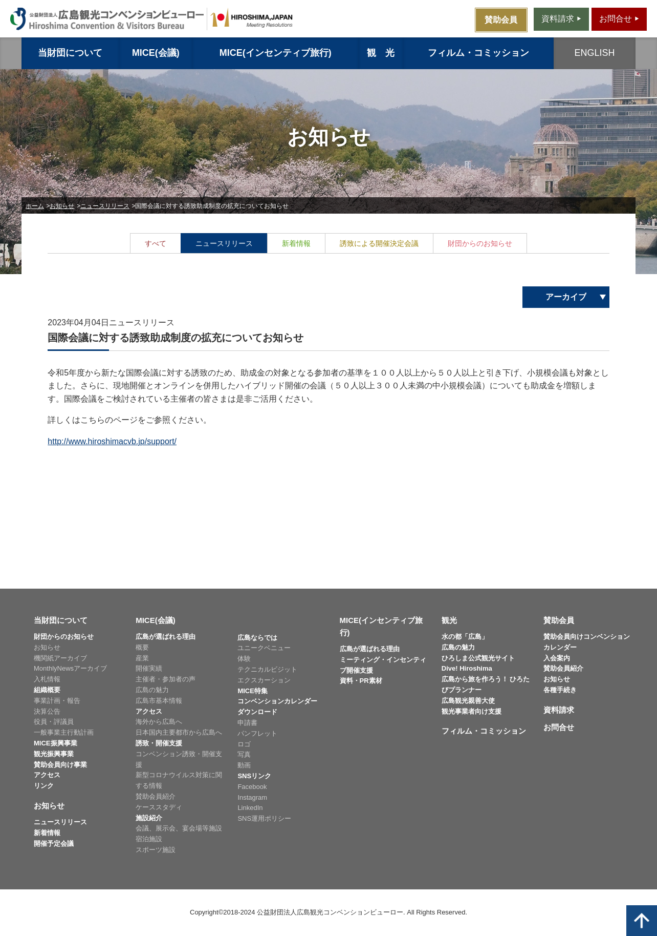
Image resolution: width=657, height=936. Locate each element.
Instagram (252, 797)
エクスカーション (264, 680)
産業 (142, 658)
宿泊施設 (149, 839)
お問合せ (558, 727)
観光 (449, 620)
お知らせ (62, 206)
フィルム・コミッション (478, 53)
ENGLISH (595, 53)
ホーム (35, 206)
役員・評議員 (54, 721)
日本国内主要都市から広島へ (179, 732)
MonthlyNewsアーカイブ (70, 668)
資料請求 (558, 709)
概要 (142, 647)
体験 (244, 658)
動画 (244, 765)
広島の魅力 (152, 690)
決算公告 (47, 711)
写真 (244, 754)
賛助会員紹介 (156, 796)
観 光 (381, 53)
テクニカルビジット (267, 669)
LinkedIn (249, 808)
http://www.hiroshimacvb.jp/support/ (112, 441)
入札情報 (47, 679)
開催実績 (149, 668)
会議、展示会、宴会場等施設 (179, 828)
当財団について (70, 53)
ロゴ (244, 744)
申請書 (247, 722)
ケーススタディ (159, 807)
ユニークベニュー (264, 648)
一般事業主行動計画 (64, 732)
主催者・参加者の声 (165, 679)
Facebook (252, 787)
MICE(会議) (156, 53)
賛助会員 (558, 620)
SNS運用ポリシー (264, 818)
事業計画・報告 (57, 700)
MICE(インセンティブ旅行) (276, 53)
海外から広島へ (159, 721)
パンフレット (257, 733)
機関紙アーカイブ (60, 658)
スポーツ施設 (156, 850)
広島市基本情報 (159, 700)
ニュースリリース (104, 206)
